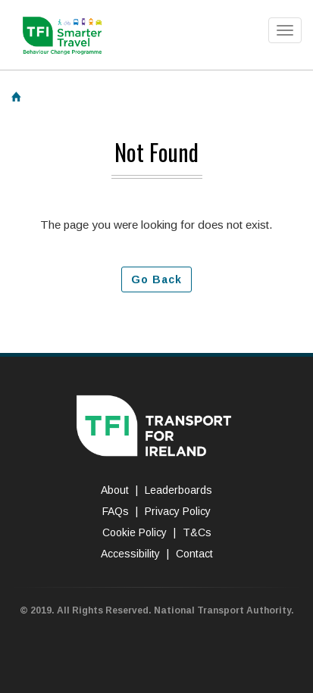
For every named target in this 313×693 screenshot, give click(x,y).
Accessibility (130, 554)
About (115, 490)
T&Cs (197, 532)
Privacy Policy (178, 511)
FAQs (115, 511)
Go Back (156, 279)
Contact (194, 554)
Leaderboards (178, 490)
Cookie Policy (134, 532)
